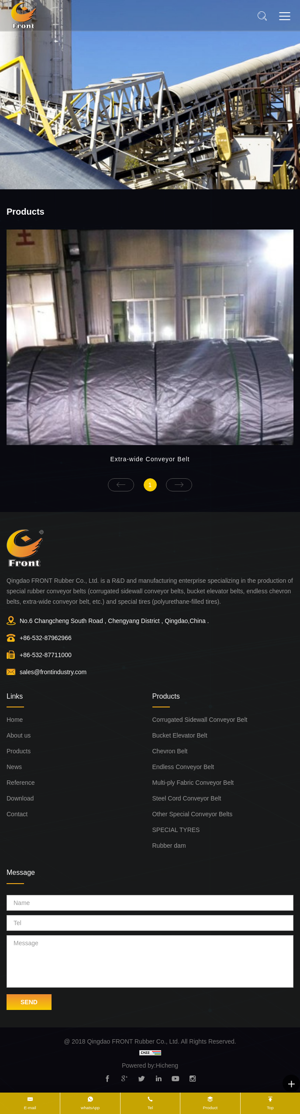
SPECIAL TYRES (176, 829)
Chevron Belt (170, 751)
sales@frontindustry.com (53, 671)
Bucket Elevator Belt (179, 735)
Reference (21, 782)
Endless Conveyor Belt (183, 766)
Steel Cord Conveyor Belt (186, 798)
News (14, 766)
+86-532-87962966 (46, 637)
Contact (17, 814)
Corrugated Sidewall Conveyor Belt (200, 719)
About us (19, 735)
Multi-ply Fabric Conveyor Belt (193, 782)
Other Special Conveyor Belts (192, 814)
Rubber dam (169, 845)
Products (19, 751)
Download (20, 798)
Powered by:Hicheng (150, 1065)
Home (15, 719)
